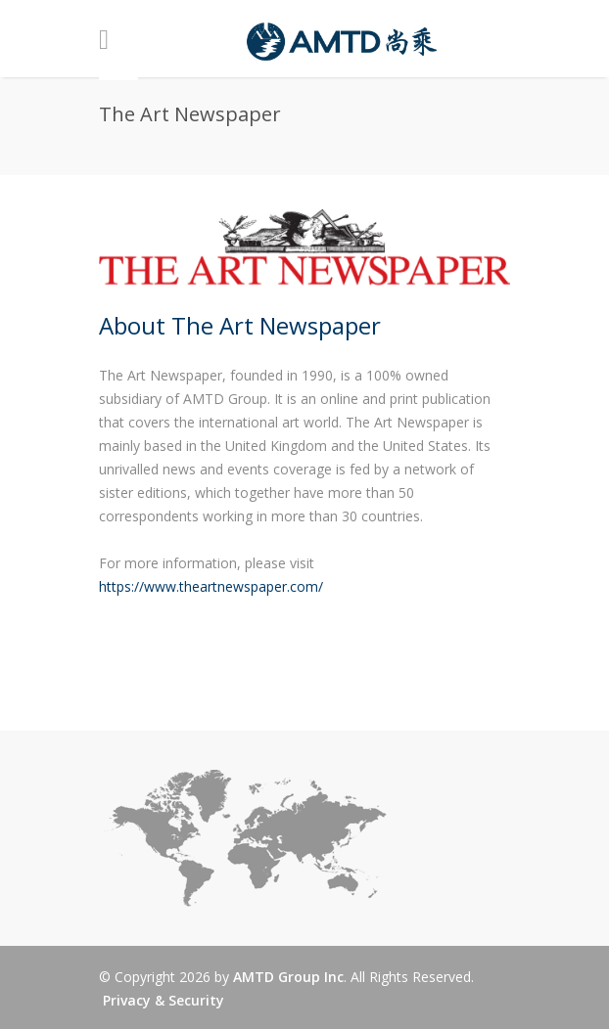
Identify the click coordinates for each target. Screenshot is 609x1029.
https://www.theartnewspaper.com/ (211, 586)
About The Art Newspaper (240, 325)
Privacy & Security (163, 1000)
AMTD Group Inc (288, 976)
